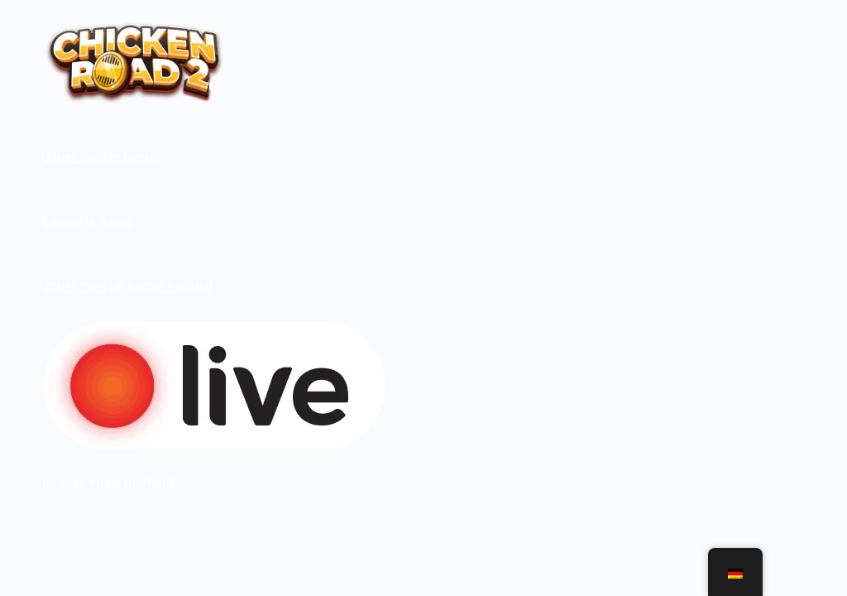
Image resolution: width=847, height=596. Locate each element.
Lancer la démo (87, 222)
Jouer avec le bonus (101, 157)
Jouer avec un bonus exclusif (127, 286)
